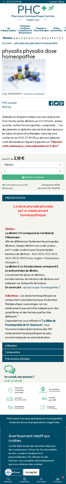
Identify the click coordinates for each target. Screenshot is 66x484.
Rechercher (8, 480)
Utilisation (11, 345)
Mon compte (41, 480)
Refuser (15, 472)
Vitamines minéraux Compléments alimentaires (25, 29)
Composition (12, 352)
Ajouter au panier (33, 177)
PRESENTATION (15, 198)
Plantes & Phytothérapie (41, 29)
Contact (53, 1)
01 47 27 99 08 (14, 1)
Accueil (6, 43)
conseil (12, 377)
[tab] (33, 198)
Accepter (31, 472)
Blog (61, 1)
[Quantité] (33, 171)
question (27, 377)
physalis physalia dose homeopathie (36, 43)
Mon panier (58, 479)
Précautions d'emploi (17, 358)
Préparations (25, 480)
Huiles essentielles (56, 29)
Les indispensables (8, 29)
